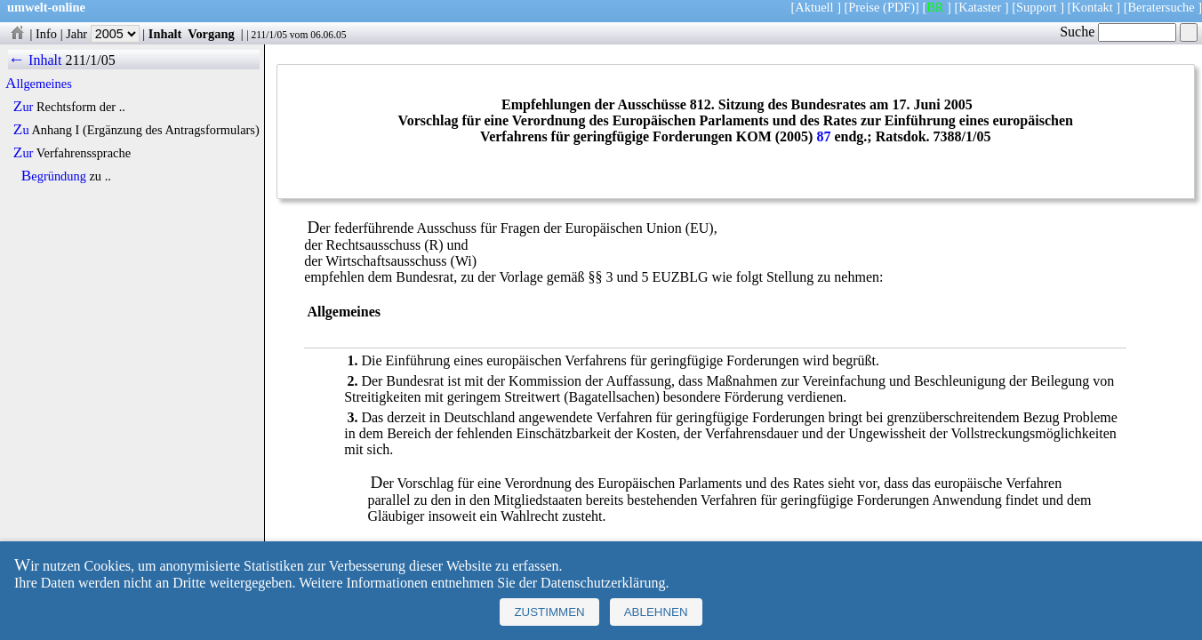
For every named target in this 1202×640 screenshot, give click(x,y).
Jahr (103, 34)
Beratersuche (1161, 7)
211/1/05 (269, 34)
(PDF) (899, 7)
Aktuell (814, 7)
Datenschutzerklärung (603, 582)
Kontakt (1091, 7)
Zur (23, 107)
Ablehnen (656, 612)
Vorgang (211, 34)
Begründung (53, 176)
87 (823, 136)
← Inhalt (35, 60)
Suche (1118, 31)
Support (1036, 7)
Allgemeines (38, 83)
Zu (21, 130)
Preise (863, 7)
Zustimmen (549, 612)
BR (934, 7)
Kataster (979, 7)
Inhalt (165, 34)
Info (46, 34)
